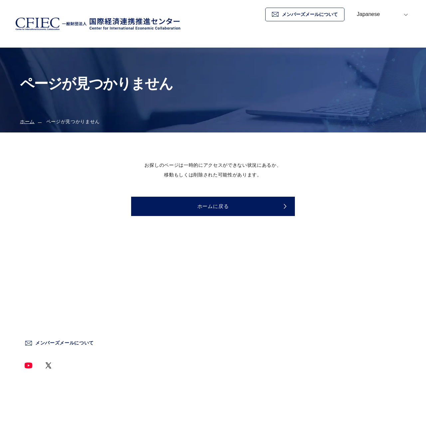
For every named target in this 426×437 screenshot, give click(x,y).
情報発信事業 (242, 336)
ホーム (241, 38)
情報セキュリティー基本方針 (348, 322)
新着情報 (327, 38)
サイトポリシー (334, 294)
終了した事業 (242, 351)
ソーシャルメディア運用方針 (348, 336)
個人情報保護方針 (336, 308)
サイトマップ (331, 351)
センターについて (247, 294)
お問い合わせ (401, 38)
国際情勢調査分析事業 (252, 322)
